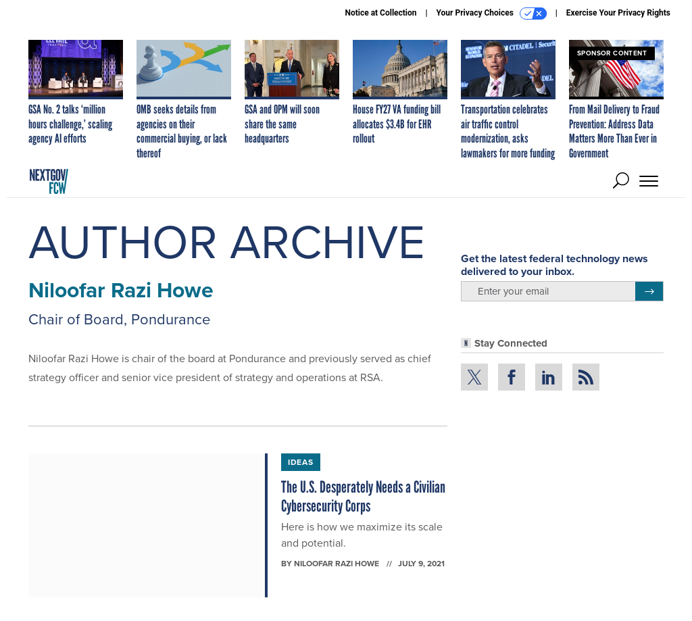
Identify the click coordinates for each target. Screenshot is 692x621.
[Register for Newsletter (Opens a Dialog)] (649, 291)
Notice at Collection (380, 13)
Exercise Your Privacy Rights (618, 13)
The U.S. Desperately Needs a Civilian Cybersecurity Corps (363, 496)
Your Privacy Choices (492, 13)
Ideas (301, 462)
